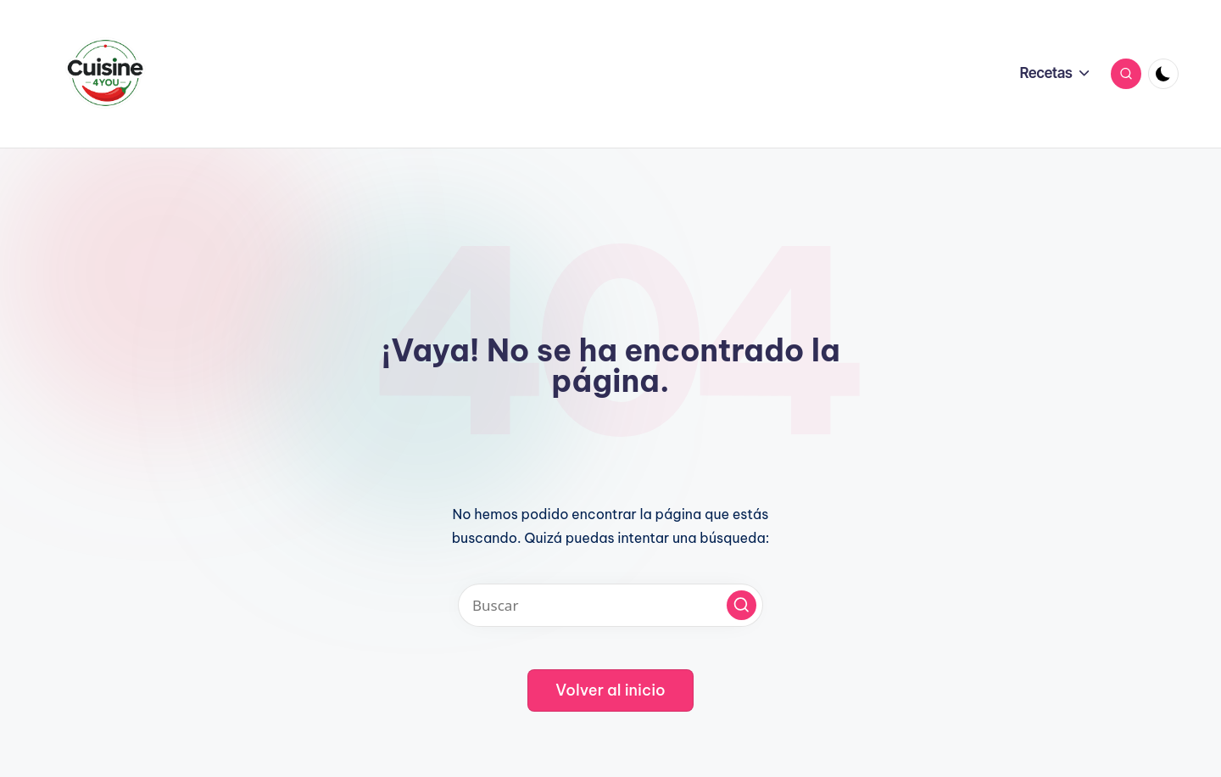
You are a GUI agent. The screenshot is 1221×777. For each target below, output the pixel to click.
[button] (741, 605)
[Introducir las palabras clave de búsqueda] (610, 605)
